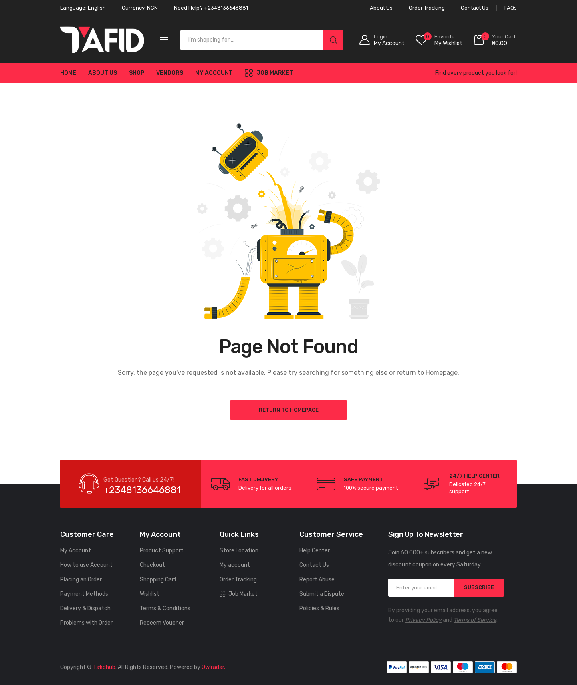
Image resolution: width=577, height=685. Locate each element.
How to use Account (86, 565)
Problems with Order (86, 622)
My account (214, 73)
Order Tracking (238, 579)
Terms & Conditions (165, 608)
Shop (136, 73)
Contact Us (314, 565)
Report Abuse (317, 579)
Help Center (314, 550)
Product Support (162, 550)
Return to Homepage (289, 410)
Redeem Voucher (162, 622)
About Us (102, 73)
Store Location (239, 550)
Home (68, 73)
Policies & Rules (319, 608)
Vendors (169, 73)
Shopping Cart (158, 579)
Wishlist (149, 594)
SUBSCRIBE (479, 587)
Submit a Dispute (321, 594)
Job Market (269, 73)
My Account (75, 550)
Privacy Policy (423, 620)
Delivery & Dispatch (85, 608)
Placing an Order (81, 579)
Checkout (152, 565)
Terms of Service (475, 620)
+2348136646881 (142, 490)
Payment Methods (84, 594)
